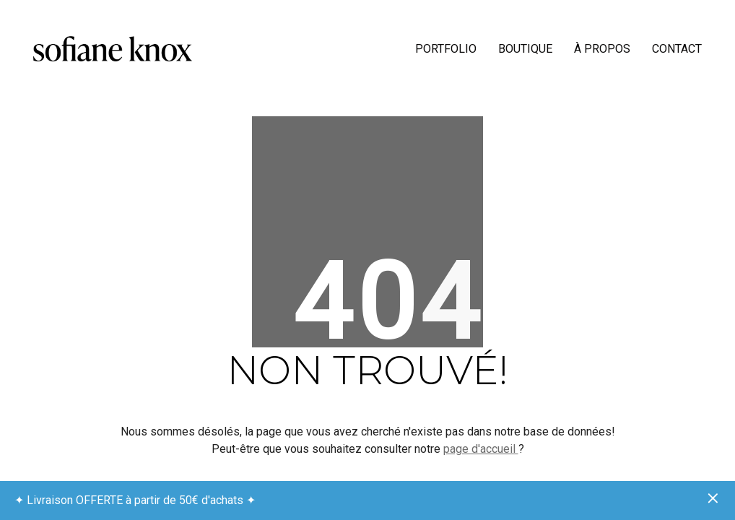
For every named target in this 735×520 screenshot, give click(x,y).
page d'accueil (480, 449)
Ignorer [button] (713, 499)
